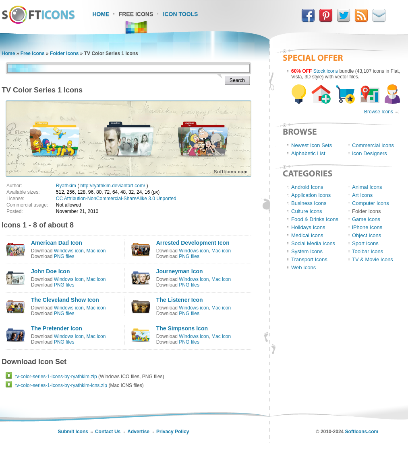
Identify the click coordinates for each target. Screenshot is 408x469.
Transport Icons (309, 259)
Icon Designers (369, 153)
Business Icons (308, 203)
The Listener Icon (179, 300)
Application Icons (311, 195)
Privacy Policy (172, 431)
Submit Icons (73, 431)
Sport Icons (365, 243)
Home (101, 14)
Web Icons (303, 267)
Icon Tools (180, 14)
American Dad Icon (56, 243)
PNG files (64, 256)
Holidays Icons (308, 227)
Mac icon (96, 251)
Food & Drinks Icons (314, 219)
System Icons (307, 251)
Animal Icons (367, 187)
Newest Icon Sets (311, 145)
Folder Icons (64, 53)
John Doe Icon (50, 271)
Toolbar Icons (367, 251)
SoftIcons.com (362, 431)
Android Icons (307, 187)
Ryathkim (66, 185)
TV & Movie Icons (372, 259)
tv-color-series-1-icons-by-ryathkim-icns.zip (61, 385)
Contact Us (107, 431)
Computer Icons (370, 203)
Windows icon (69, 251)
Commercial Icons (373, 145)
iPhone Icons (367, 227)
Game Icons (366, 219)
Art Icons (362, 195)
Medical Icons (307, 235)
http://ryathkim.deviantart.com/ (112, 185)
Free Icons (136, 14)
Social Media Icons (313, 243)
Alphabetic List (308, 153)
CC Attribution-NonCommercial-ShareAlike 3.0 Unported (116, 198)
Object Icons (366, 235)
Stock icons (325, 71)
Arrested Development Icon (193, 243)
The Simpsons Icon (182, 328)
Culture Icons (306, 211)
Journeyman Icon (179, 271)
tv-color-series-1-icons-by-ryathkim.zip (56, 376)
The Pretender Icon (56, 328)
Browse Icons (378, 112)
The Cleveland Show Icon (65, 300)
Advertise (138, 431)
